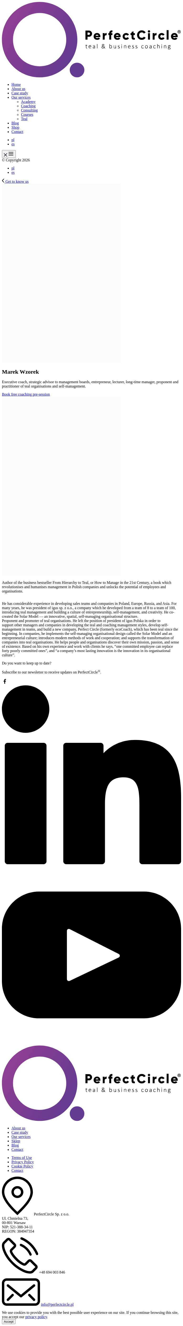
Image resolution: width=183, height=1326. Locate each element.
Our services (20, 97)
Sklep (15, 1141)
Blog (15, 123)
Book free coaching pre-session (26, 394)
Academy (28, 102)
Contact (17, 132)
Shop (15, 127)
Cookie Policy (22, 1166)
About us (18, 89)
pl (12, 140)
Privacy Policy (22, 1162)
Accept (9, 1321)
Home (16, 84)
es (13, 144)
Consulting (29, 110)
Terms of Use (21, 1158)
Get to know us (15, 181)
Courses (27, 114)
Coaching (28, 106)
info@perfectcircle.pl (57, 1304)
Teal (24, 119)
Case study (19, 93)
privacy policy (36, 1317)
